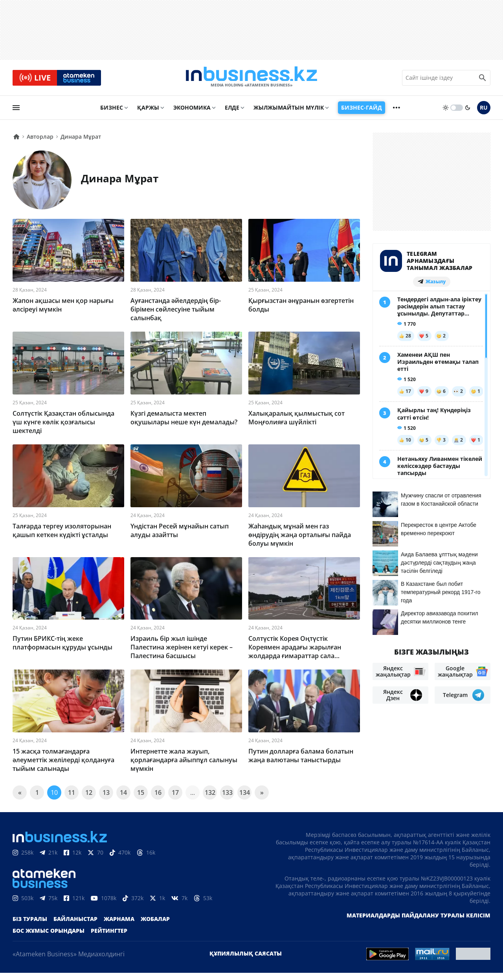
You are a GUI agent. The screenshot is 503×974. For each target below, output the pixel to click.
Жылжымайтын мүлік (288, 108)
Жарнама (119, 920)
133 (227, 793)
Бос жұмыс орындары (48, 931)
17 (175, 793)
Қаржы (148, 108)
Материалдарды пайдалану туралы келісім (418, 916)
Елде (232, 108)
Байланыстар (75, 920)
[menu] (16, 108)
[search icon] (482, 78)
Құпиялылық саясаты (245, 954)
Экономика (192, 108)
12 (88, 793)
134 (244, 793)
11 (71, 793)
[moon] (467, 109)
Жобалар (155, 920)
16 (158, 793)
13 (106, 793)
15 (140, 793)
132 (210, 793)
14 (123, 793)
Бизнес (111, 108)
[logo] (251, 78)
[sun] (445, 109)
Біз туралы (30, 920)
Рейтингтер (109, 931)
